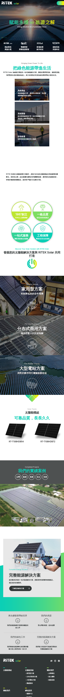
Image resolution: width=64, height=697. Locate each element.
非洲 (45, 477)
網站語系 (28, 691)
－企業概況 (50, 673)
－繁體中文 (29, 694)
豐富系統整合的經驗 (21, 237)
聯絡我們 (6, 691)
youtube (55, 661)
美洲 (31, 477)
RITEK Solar (12, 660)
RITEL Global (51, 661)
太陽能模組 (7, 670)
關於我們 (50, 670)
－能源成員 (50, 680)
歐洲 (24, 477)
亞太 (38, 477)
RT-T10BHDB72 (47, 441)
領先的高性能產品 (42, 215)
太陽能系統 (29, 670)
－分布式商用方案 (31, 677)
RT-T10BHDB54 (16, 441)
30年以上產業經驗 (21, 215)
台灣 (18, 477)
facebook (59, 661)
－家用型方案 (29, 673)
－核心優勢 (50, 677)
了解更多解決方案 (18, 588)
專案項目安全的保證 (42, 237)
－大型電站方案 (30, 680)
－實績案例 (29, 683)
